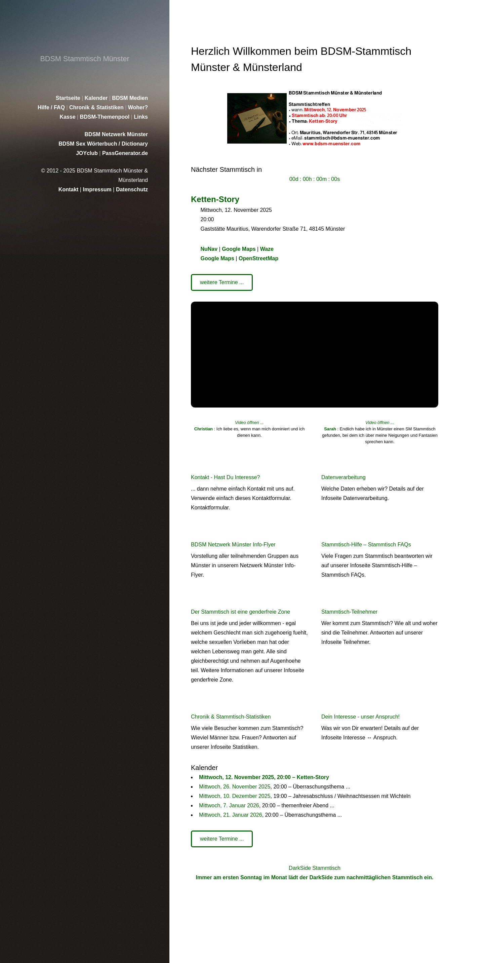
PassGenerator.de (125, 153)
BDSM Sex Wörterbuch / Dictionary (103, 144)
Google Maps (238, 249)
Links (141, 117)
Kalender (97, 98)
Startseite (69, 98)
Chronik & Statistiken (97, 107)
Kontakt (69, 189)
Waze (267, 249)
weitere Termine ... (222, 282)
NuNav (208, 249)
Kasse (68, 117)
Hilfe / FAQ (52, 107)
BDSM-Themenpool (105, 117)
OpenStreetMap (258, 258)
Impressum (98, 189)
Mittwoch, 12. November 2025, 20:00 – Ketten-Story (264, 777)
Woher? (138, 107)
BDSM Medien (130, 98)
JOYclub (87, 153)
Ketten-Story (215, 199)
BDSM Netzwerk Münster (116, 134)
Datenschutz (132, 189)
